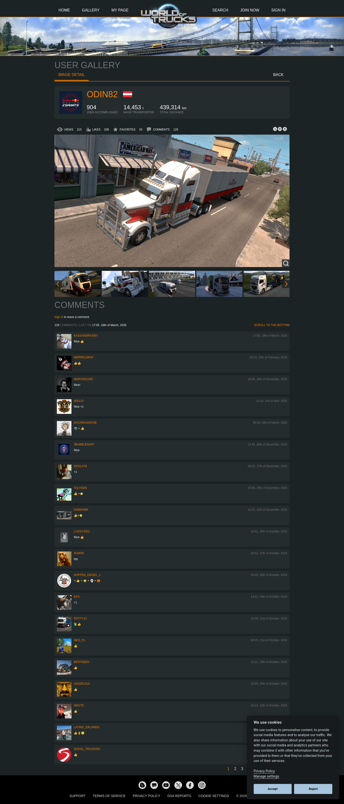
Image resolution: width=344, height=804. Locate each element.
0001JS (79, 401)
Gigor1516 (82, 683)
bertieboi (81, 662)
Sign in (58, 317)
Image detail (71, 75)
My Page (120, 10)
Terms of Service (109, 796)
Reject (313, 789)
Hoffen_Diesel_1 (87, 575)
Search (220, 10)
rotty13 (80, 618)
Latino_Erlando (86, 727)
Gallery (91, 10)
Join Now (249, 10)
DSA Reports (179, 796)
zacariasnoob (85, 422)
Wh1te (79, 705)
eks (77, 596)
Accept (273, 789)
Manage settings (266, 776)
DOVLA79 (80, 466)
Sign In (278, 10)
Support (78, 796)
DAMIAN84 (81, 509)
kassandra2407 (86, 335)
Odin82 (102, 94)
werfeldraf (84, 357)
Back (278, 75)
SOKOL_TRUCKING (87, 749)
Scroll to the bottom (272, 325)
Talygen (80, 488)
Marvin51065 (83, 379)
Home (64, 10)
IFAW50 (79, 553)
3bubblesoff (84, 444)
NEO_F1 (79, 640)
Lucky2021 (82, 531)
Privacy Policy (146, 796)
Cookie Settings (213, 796)
